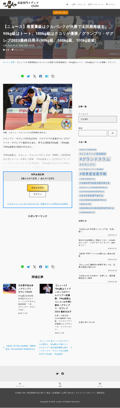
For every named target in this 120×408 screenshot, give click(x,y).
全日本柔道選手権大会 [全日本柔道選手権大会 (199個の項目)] (92, 195)
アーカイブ (83, 114)
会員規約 (56, 393)
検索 (80, 128)
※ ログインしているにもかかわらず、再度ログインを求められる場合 (37, 204)
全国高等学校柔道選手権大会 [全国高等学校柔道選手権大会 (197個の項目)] (95, 183)
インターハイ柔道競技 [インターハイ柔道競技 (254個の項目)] (93, 153)
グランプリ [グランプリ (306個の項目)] (88, 164)
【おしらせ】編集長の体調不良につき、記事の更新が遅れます (97, 266)
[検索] (112, 133)
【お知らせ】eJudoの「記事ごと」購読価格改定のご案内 (97, 277)
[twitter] (28, 76)
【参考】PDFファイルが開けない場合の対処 (97, 255)
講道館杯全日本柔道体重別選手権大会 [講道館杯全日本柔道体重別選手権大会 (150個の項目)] (97, 208)
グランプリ (19, 50)
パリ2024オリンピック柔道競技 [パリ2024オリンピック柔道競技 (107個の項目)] (92, 169)
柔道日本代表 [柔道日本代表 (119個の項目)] (86, 204)
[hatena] (46, 76)
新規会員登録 (37, 188)
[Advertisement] (37, 242)
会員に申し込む (60, 12)
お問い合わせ (68, 393)
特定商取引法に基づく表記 (38, 393)
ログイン (38, 194)
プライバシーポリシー (85, 393)
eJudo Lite (20, 393)
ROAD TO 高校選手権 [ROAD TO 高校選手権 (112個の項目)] (88, 150)
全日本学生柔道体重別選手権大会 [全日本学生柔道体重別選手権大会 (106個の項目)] (92, 191)
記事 (7, 50)
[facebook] (40, 76)
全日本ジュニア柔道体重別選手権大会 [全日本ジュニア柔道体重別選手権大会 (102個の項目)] (94, 187)
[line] (22, 76)
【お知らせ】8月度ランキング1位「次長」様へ (97, 230)
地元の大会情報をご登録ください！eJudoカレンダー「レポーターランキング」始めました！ (97, 242)
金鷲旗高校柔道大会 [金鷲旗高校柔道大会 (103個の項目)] (88, 212)
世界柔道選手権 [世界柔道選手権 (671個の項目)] (94, 174)
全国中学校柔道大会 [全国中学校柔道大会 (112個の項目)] (88, 179)
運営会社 (101, 393)
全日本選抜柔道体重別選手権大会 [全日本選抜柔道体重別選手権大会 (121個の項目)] (93, 200)
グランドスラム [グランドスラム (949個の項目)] (96, 159)
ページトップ (20, 385)
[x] (34, 76)
